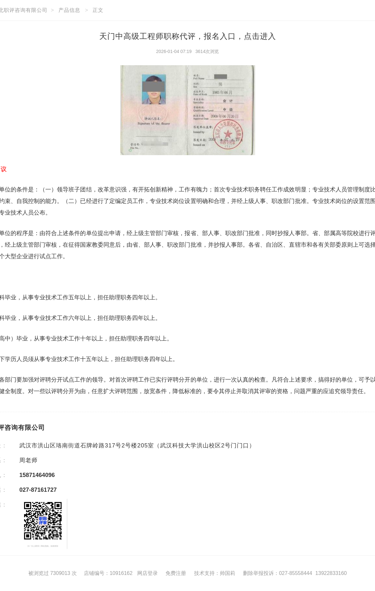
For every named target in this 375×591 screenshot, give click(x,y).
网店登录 (147, 573)
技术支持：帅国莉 (214, 573)
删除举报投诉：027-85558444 (277, 573)
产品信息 (69, 10)
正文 (98, 10)
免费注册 (175, 573)
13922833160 (331, 573)
